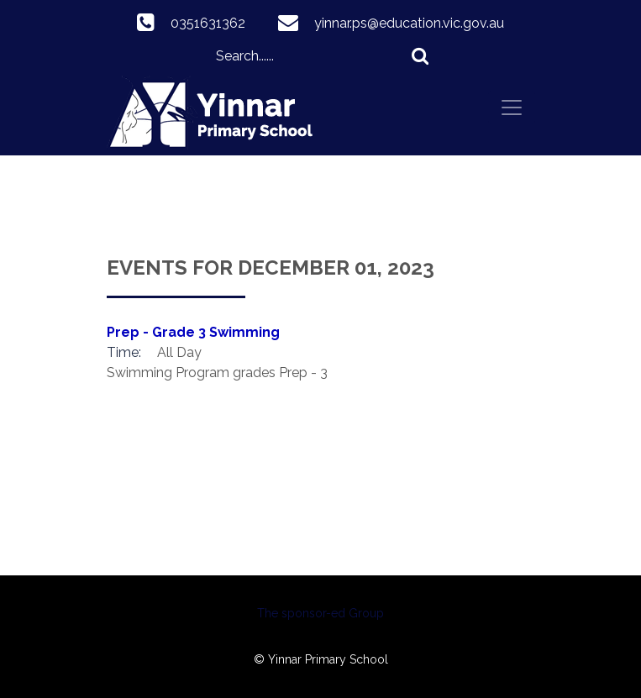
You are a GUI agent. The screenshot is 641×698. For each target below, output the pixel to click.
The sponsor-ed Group (320, 613)
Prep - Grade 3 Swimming (193, 332)
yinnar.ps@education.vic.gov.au (409, 23)
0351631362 (208, 23)
